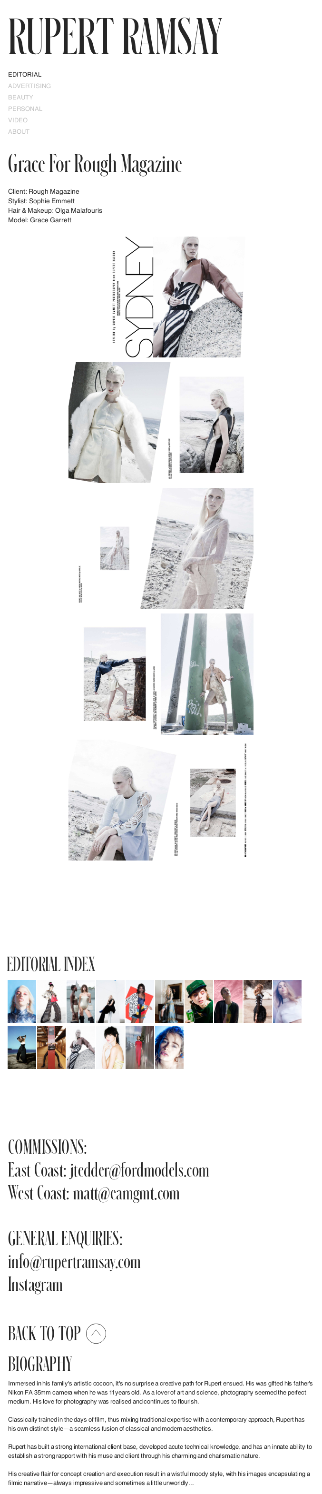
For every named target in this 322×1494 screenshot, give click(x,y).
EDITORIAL (24, 74)
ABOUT (19, 131)
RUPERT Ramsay (115, 35)
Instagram (35, 1283)
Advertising (29, 85)
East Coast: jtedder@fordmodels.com (109, 1169)
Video (18, 120)
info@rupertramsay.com (74, 1260)
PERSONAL (25, 108)
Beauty (21, 97)
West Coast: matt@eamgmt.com (94, 1192)
